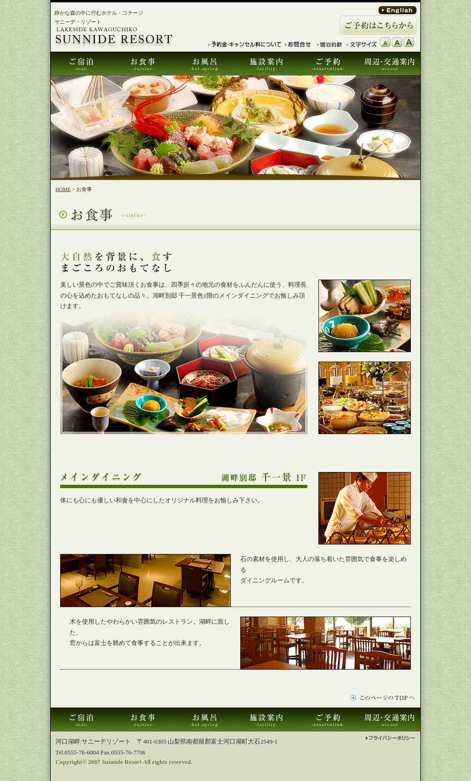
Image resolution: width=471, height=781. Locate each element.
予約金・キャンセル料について (244, 44)
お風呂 (205, 63)
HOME (63, 189)
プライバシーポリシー (391, 738)
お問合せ (297, 44)
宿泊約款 (330, 44)
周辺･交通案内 (389, 63)
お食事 (143, 63)
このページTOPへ (382, 698)
